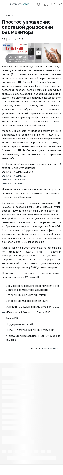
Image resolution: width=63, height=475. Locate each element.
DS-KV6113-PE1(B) (13, 183)
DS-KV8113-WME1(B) (14, 175)
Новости (9, 15)
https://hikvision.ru (51, 348)
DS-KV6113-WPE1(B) (14, 179)
